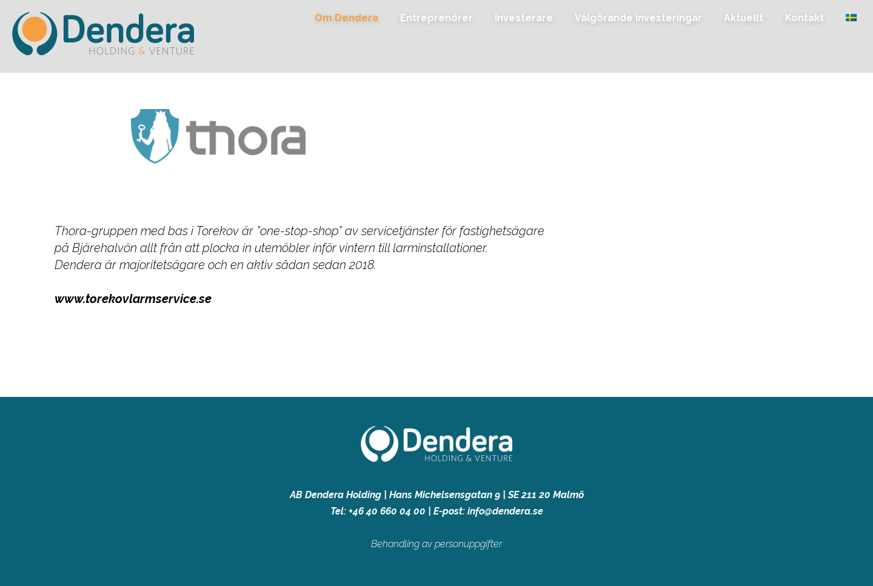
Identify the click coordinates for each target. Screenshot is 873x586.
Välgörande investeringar (638, 18)
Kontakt (804, 18)
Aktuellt (743, 18)
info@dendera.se (505, 511)
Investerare (524, 18)
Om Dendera (346, 18)
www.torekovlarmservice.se (133, 298)
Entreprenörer (436, 18)
